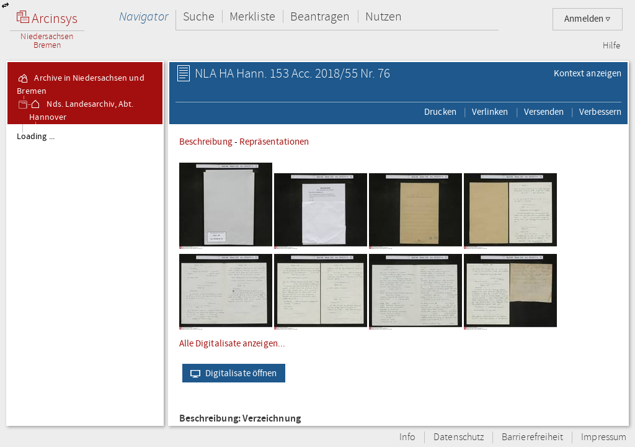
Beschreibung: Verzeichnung (240, 418)
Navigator (143, 16)
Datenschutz (458, 437)
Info (407, 437)
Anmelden (587, 19)
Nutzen (383, 16)
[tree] (84, 274)
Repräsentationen (274, 141)
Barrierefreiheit (532, 437)
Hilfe (611, 46)
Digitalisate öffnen (231, 373)
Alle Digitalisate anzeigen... (232, 343)
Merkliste (252, 16)
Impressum (603, 437)
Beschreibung (206, 141)
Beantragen (320, 16)
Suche (199, 16)
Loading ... (36, 136)
